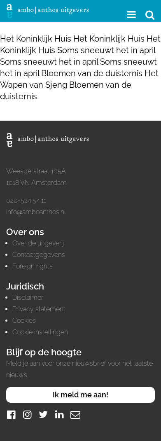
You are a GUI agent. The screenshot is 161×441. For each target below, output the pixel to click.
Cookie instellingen (40, 332)
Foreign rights (32, 266)
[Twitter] (43, 414)
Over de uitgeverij (38, 243)
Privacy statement (38, 309)
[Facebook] (11, 414)
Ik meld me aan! (80, 394)
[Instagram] (27, 414)
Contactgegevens (38, 255)
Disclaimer (27, 297)
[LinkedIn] (59, 414)
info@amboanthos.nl (36, 212)
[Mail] (75, 414)
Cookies (24, 320)
